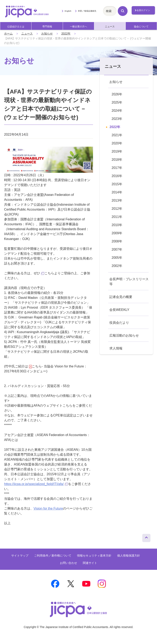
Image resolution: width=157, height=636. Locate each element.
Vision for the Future (48, 508)
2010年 (117, 225)
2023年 (117, 119)
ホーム (8, 33)
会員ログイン (143, 10)
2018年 (117, 159)
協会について (141, 26)
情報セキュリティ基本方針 (94, 555)
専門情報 (47, 26)
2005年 (117, 257)
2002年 (117, 266)
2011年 (117, 217)
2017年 (117, 168)
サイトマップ (19, 555)
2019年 (117, 151)
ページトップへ (146, 537)
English (68, 11)
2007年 (117, 249)
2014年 (117, 192)
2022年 (66, 33)
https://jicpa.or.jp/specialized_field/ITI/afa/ (36, 484)
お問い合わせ (68, 563)
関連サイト (90, 563)
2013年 (117, 200)
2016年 (117, 176)
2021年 (117, 135)
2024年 (117, 110)
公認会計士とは (15, 26)
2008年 (117, 241)
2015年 (117, 184)
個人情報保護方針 (128, 555)
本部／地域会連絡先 (87, 11)
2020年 (117, 143)
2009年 (117, 233)
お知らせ (47, 33)
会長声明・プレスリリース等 (129, 281)
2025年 (117, 102)
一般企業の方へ (78, 26)
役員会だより (119, 322)
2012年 (117, 208)
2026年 (117, 94)
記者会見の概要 (120, 297)
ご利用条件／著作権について (52, 555)
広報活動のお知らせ (124, 335)
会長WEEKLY (119, 309)
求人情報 (115, 348)
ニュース (110, 26)
